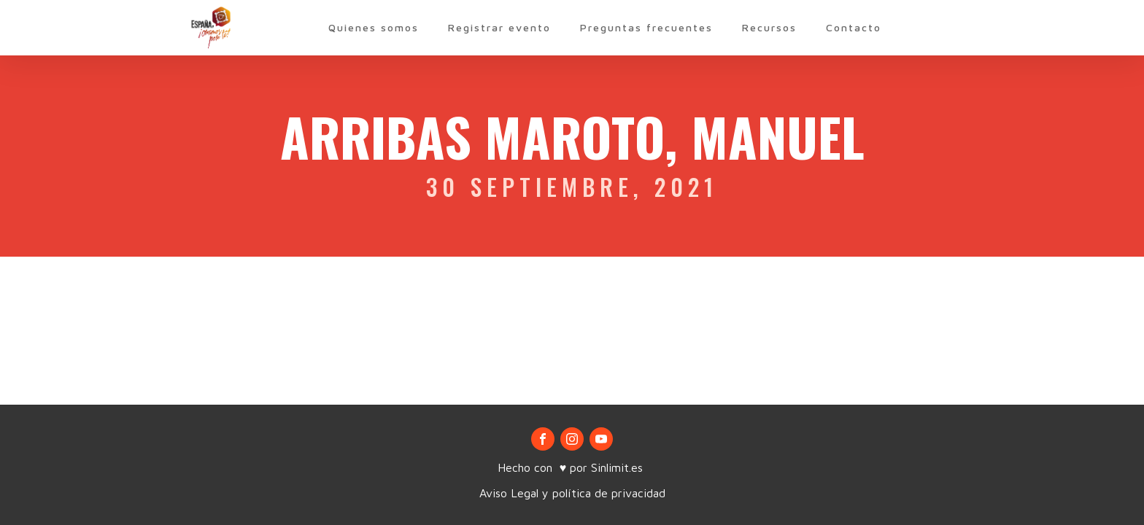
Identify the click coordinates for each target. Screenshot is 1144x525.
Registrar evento (499, 27)
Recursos (769, 27)
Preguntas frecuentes (646, 27)
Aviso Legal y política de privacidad (572, 492)
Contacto (853, 27)
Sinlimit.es (618, 467)
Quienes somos (373, 27)
